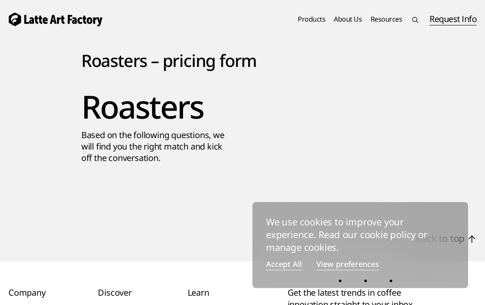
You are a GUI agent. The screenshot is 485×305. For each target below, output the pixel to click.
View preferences (347, 264)
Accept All (284, 264)
